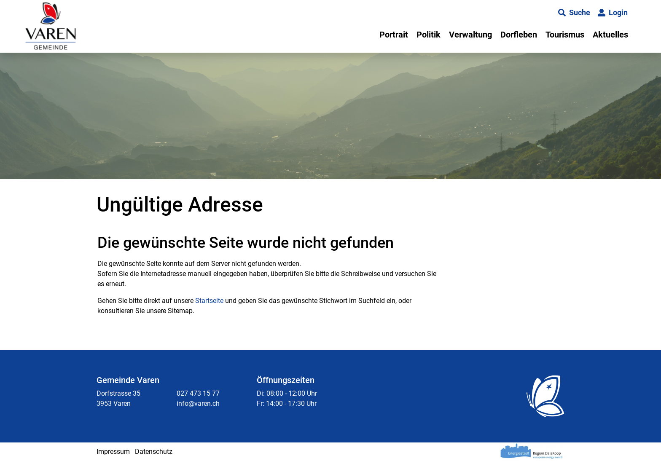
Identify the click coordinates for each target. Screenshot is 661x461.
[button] (574, 13)
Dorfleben (518, 34)
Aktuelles (610, 34)
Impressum (113, 452)
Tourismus (564, 34)
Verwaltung (470, 34)
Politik (428, 34)
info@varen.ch (198, 403)
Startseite (209, 301)
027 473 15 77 (198, 393)
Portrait (393, 34)
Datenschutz (153, 452)
